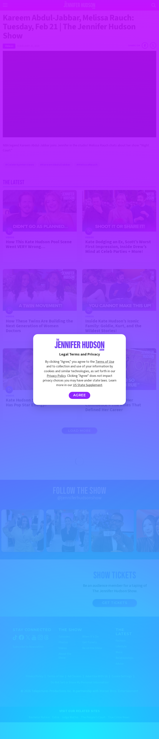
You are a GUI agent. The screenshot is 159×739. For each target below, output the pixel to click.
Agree (79, 395)
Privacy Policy (56, 375)
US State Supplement (87, 385)
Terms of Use (104, 361)
